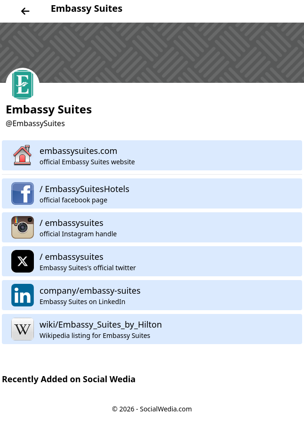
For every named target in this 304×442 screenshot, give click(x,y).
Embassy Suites (87, 8)
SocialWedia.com (166, 408)
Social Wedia (109, 379)
